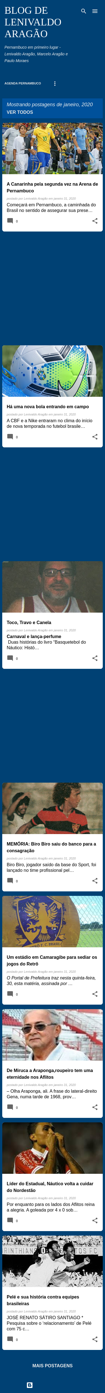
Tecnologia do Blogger (52, 1385)
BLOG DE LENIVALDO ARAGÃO (32, 22)
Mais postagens (52, 1365)
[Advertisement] (52, 288)
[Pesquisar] (83, 11)
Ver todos (20, 112)
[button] (95, 221)
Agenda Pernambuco (22, 83)
